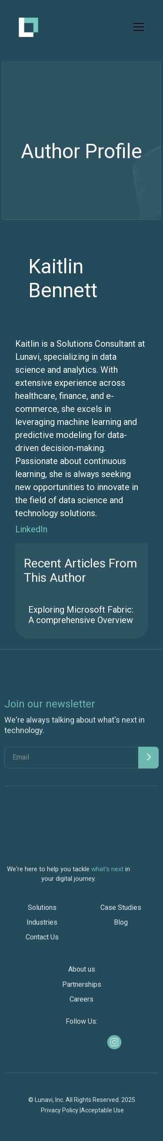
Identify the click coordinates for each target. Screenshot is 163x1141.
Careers (81, 1002)
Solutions (42, 911)
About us (81, 973)
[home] (28, 27)
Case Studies (120, 911)
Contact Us (42, 941)
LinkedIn (31, 529)
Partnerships (81, 988)
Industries (42, 926)
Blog (121, 926)
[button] (137, 27)
